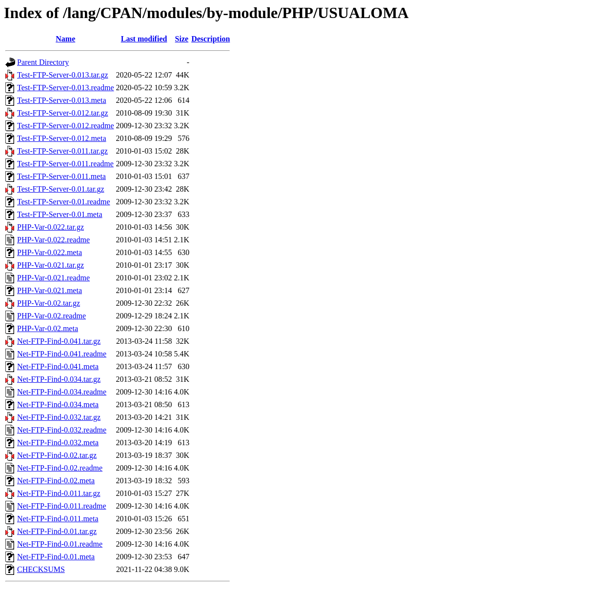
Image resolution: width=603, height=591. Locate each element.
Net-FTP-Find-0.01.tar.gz (57, 531)
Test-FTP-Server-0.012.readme (65, 125)
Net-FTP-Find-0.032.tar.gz (58, 417)
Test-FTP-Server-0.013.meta (61, 100)
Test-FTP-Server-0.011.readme (65, 163)
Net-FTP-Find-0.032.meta (58, 442)
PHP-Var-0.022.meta (49, 252)
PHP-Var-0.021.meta (49, 290)
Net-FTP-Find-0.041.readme (61, 354)
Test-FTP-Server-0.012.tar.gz (62, 113)
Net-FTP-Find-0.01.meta (56, 556)
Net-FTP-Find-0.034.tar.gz (58, 379)
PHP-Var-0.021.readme (53, 278)
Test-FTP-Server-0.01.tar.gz (60, 189)
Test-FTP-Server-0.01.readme (63, 201)
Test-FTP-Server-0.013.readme (65, 87)
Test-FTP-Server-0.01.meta (59, 214)
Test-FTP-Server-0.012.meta (61, 138)
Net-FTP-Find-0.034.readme (61, 392)
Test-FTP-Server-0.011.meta (61, 176)
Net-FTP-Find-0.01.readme (59, 544)
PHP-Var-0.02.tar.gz (48, 303)
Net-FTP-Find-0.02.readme (59, 468)
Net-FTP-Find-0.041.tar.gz (58, 341)
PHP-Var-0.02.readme (51, 316)
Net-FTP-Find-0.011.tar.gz (58, 493)
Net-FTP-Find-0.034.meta (58, 404)
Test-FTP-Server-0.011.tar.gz (62, 151)
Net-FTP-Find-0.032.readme (61, 430)
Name (65, 39)
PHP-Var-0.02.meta (47, 328)
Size (182, 39)
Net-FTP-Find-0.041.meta (58, 366)
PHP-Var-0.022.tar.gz (50, 227)
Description (210, 39)
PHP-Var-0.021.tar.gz (50, 265)
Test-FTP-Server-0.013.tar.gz (62, 75)
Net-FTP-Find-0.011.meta (58, 518)
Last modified (144, 39)
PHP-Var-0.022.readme (53, 240)
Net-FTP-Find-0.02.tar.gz (57, 455)
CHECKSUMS (41, 569)
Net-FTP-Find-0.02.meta (56, 480)
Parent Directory (43, 62)
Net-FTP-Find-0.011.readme (61, 506)
